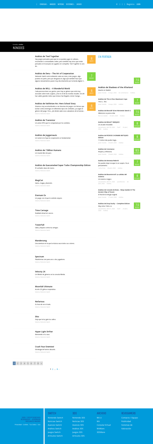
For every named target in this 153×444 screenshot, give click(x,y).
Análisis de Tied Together (47, 56)
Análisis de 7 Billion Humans (48, 150)
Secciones (70, 4)
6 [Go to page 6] (31, 363)
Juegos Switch (54, 432)
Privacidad (18, 424)
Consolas (43, 4)
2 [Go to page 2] (17, 363)
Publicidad (126, 421)
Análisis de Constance (106, 149)
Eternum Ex (40, 195)
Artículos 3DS (78, 436)
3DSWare (101, 432)
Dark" (119, 127)
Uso (39, 424)
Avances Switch (55, 425)
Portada (15, 44)
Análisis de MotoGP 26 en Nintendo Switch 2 (114, 111)
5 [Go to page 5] (27, 363)
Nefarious (39, 301)
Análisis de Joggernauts (46, 135)
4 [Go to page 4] (24, 363)
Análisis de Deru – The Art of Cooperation (54, 73)
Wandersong (41, 240)
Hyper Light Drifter (44, 331)
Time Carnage (41, 210)
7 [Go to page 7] (34, 363)
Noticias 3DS (78, 421)
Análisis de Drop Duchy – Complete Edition (114, 203)
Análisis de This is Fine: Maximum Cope (112, 99)
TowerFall (39, 224)
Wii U (99, 417)
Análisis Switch (54, 428)
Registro (130, 4)
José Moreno (121, 182)
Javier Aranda (102, 93)
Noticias (61, 4)
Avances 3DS (78, 425)
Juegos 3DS (77, 432)
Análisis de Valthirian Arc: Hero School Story (55, 103)
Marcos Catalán (103, 116)
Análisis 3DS (77, 428)
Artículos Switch (55, 436)
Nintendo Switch (45, 114)
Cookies (25, 424)
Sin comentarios (123, 93)
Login (138, 4)
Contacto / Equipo (129, 417)
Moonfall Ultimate (43, 286)
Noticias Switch (55, 421)
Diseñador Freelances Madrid (32, 420)
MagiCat (39, 180)
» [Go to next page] (41, 363)
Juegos (78, 4)
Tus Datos (33, 424)
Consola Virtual (104, 425)
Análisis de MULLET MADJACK (109, 122)
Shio (37, 316)
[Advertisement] (76, 25)
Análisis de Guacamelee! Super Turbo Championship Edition (63, 165)
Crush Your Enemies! (44, 346)
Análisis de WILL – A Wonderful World (52, 88)
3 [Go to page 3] (21, 363)
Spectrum (39, 256)
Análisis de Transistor (45, 120)
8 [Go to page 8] (38, 363)
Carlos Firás (101, 168)
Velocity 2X (40, 271)
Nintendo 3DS (78, 417)
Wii (98, 421)
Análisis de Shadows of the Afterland (115, 87)
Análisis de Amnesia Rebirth (108, 161)
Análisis (53, 4)
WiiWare (100, 428)
